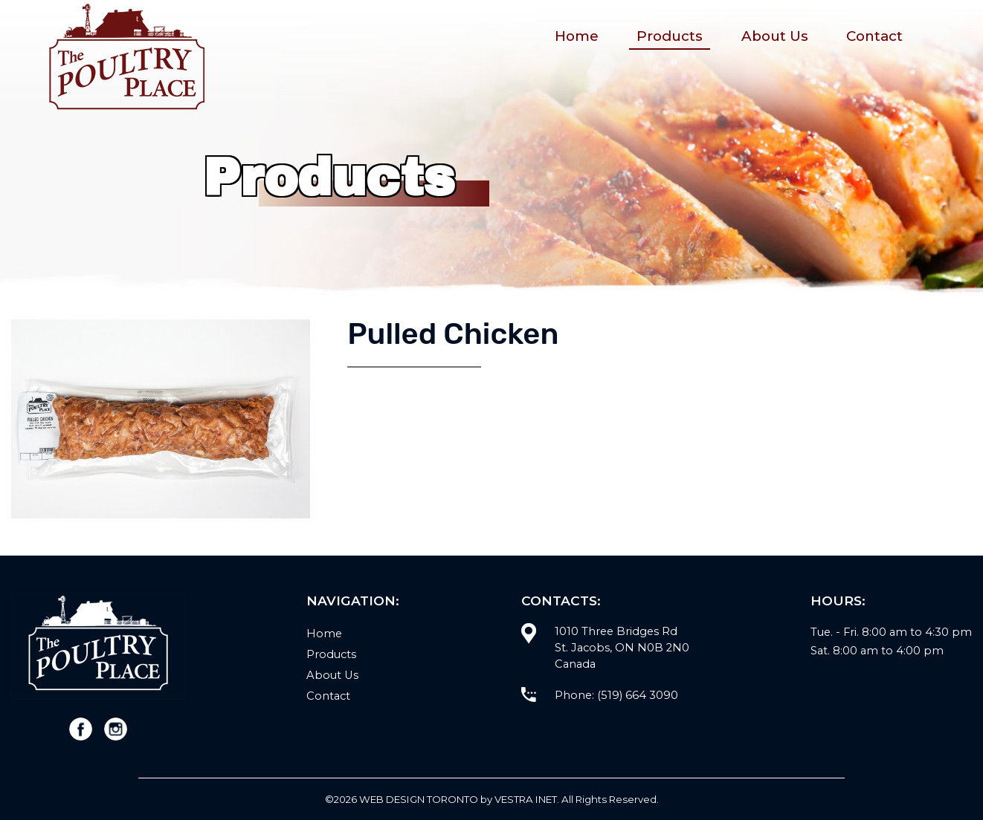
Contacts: (561, 600)
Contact (874, 36)
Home (577, 36)
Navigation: (352, 600)
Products (669, 36)
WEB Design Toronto (418, 799)
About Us (774, 36)
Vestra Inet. (526, 799)
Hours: (838, 600)
